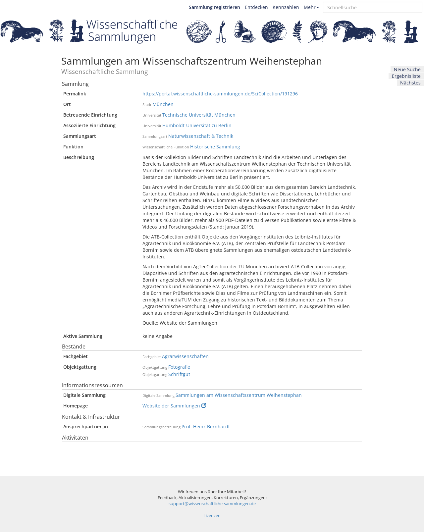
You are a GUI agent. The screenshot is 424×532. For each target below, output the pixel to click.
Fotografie (179, 367)
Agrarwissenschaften (185, 356)
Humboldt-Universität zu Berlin (197, 125)
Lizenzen (212, 515)
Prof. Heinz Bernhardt (206, 426)
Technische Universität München (199, 115)
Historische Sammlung (215, 146)
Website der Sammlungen (174, 405)
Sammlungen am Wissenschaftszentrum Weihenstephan (239, 395)
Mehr (311, 7)
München (163, 104)
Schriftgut (179, 374)
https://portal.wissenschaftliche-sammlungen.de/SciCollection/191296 (220, 93)
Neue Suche (407, 69)
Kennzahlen (286, 7)
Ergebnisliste (406, 76)
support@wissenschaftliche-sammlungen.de (212, 503)
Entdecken (256, 7)
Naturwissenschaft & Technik (200, 136)
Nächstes (410, 83)
